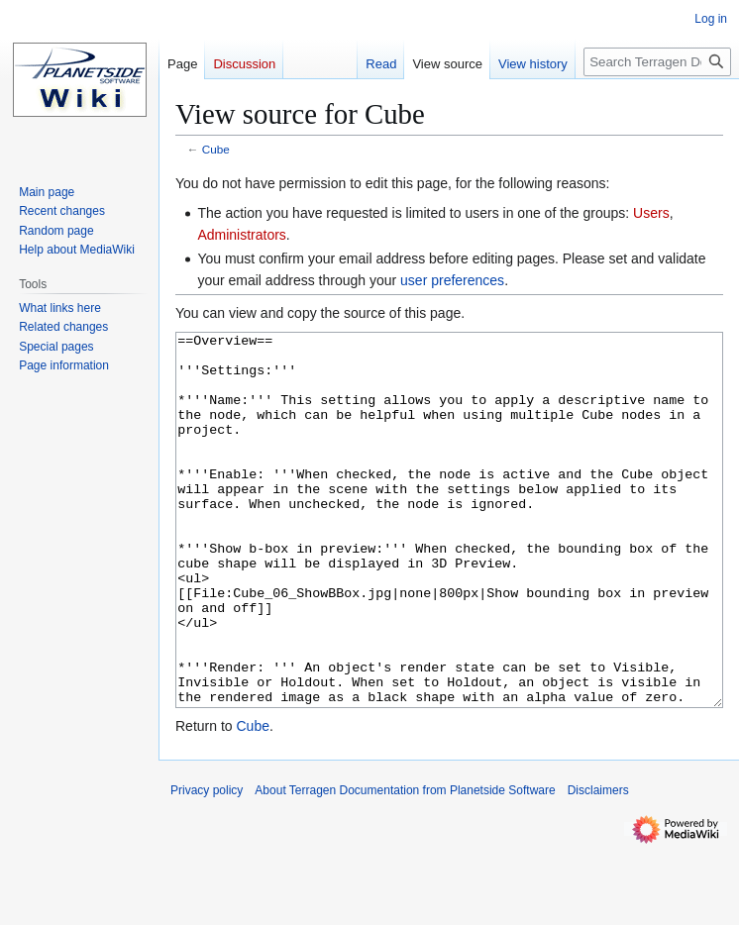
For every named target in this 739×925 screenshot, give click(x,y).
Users (651, 213)
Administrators (241, 235)
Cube (216, 149)
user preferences (452, 280)
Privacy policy (206, 865)
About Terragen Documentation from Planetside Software (405, 865)
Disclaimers (598, 865)
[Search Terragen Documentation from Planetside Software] (657, 62)
